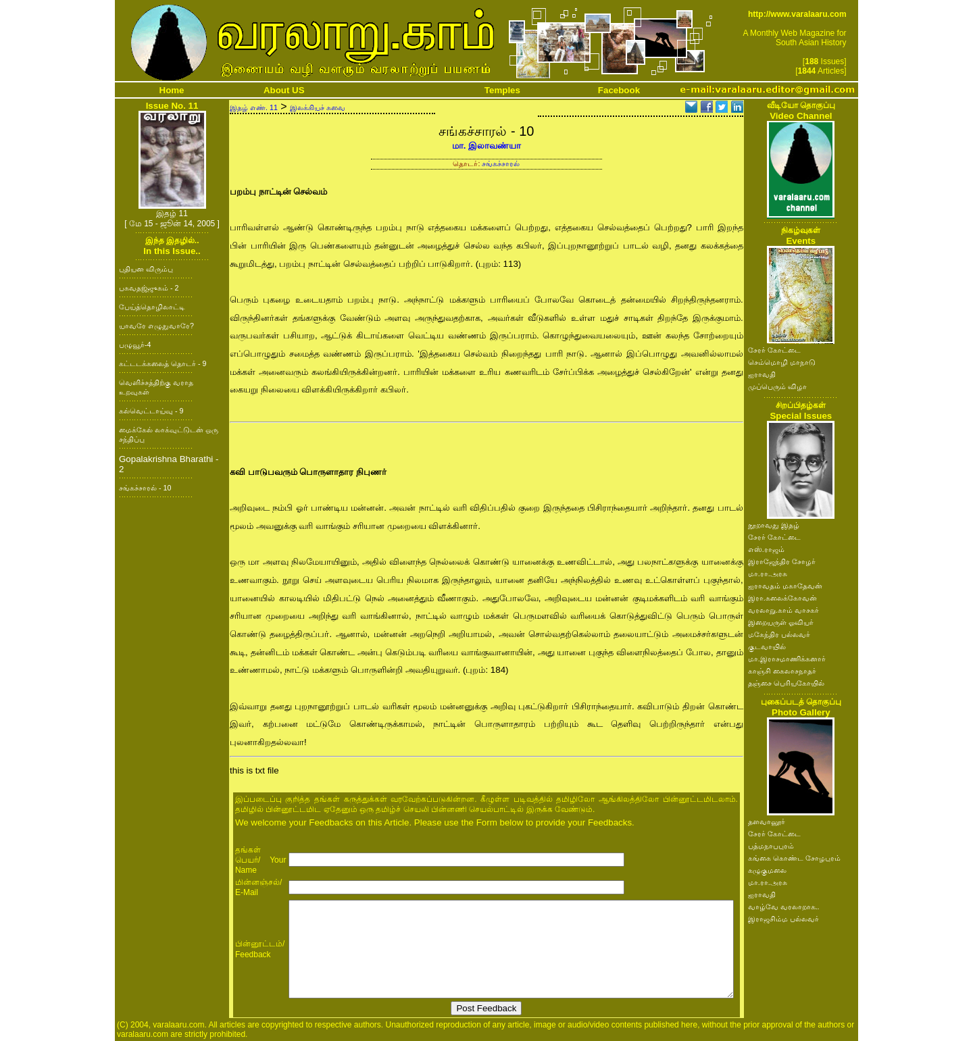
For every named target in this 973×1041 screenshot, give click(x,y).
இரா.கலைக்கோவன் (782, 598)
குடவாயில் (767, 646)
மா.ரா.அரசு (767, 573)
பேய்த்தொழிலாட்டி (152, 307)
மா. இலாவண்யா (486, 146)
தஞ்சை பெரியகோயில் (786, 683)
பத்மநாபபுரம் (771, 846)
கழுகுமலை (767, 870)
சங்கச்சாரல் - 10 (145, 488)
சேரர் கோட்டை (774, 350)
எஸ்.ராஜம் (766, 549)
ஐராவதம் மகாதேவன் (785, 586)
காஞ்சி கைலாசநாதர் (782, 671)
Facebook (619, 90)
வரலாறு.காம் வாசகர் (783, 610)
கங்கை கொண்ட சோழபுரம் (794, 858)
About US (284, 90)
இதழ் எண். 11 (254, 107)
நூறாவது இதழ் (773, 525)
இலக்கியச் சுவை (317, 107)
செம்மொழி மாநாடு (782, 362)
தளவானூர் (766, 821)
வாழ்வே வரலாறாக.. (784, 907)
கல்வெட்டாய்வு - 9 (151, 411)
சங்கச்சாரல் (501, 163)
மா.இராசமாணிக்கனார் (787, 659)
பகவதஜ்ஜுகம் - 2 (148, 288)
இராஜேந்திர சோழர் (782, 561)
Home (171, 90)
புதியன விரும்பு (146, 269)
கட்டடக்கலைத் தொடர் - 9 (162, 363)
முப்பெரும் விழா (777, 386)
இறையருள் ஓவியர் (781, 622)
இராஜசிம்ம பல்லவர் (783, 919)
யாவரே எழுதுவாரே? (156, 326)
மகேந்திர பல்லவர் (779, 634)
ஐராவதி (762, 374)
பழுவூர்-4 (135, 344)
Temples (502, 90)
